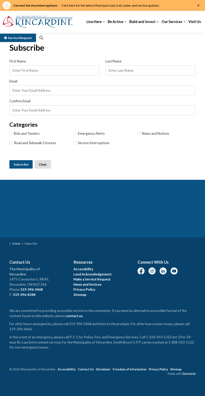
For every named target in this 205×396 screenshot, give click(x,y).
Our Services (172, 21)
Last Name (114, 61)
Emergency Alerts (89, 133)
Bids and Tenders (24, 133)
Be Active (115, 21)
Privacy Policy (84, 289)
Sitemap (79, 294)
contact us (73, 316)
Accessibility (83, 269)
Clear (43, 164)
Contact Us (86, 369)
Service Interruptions (91, 143)
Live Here (94, 21)
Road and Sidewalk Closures (32, 143)
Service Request (18, 38)
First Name (17, 61)
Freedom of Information (130, 369)
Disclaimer (103, 369)
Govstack (189, 373)
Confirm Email (19, 101)
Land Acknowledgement (92, 274)
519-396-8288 (24, 294)
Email (13, 81)
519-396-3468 (31, 289)
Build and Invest (142, 21)
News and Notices (153, 133)
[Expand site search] (41, 38)
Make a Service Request (92, 279)
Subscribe (21, 164)
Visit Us (194, 21)
